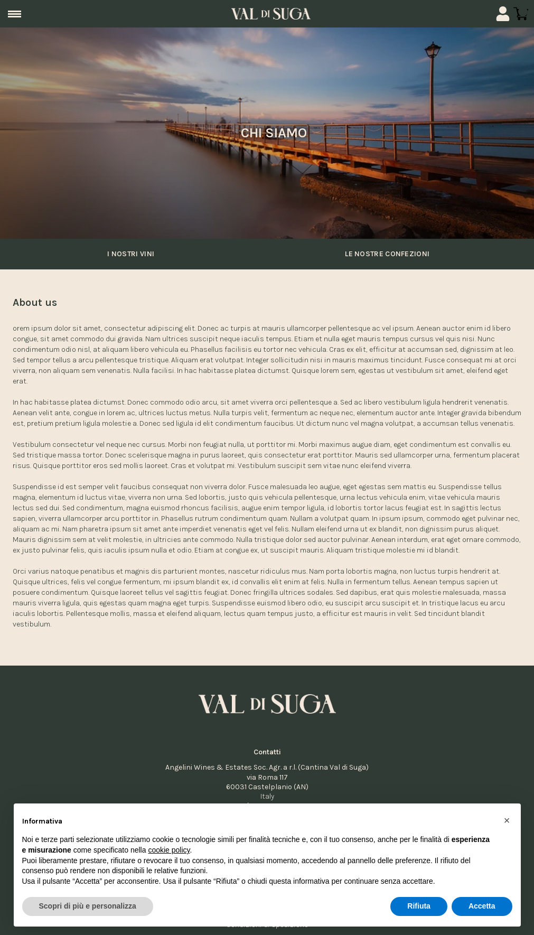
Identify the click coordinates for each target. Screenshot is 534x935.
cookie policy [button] (169, 850)
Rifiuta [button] (418, 906)
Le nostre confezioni (385, 254)
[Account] (502, 13)
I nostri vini (129, 254)
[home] (271, 13)
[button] (507, 820)
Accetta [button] (482, 906)
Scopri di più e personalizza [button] (87, 906)
